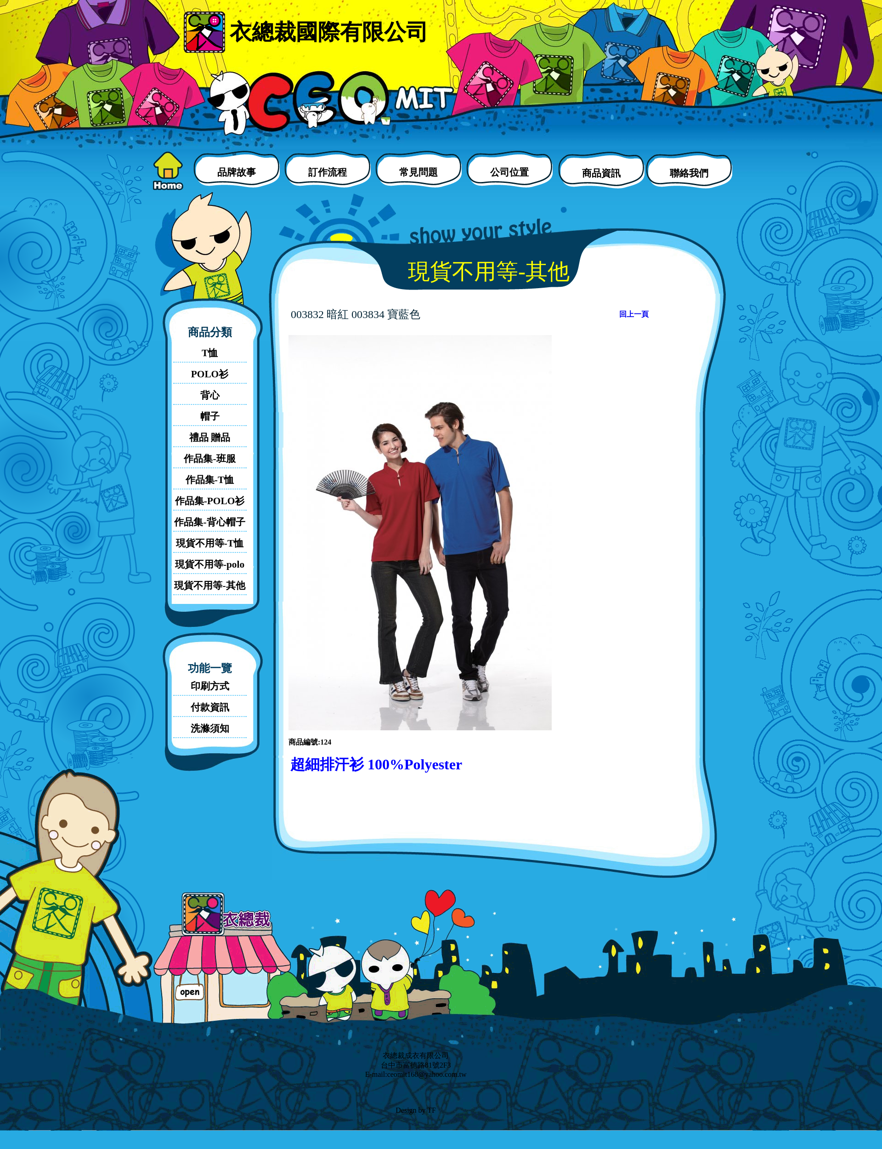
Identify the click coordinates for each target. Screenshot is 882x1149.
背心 (210, 395)
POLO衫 (209, 374)
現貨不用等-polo (209, 564)
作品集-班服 (209, 458)
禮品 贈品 (209, 437)
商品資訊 (601, 173)
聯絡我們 (689, 173)
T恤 (210, 352)
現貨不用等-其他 (209, 585)
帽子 (210, 416)
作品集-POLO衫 (210, 500)
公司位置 (509, 172)
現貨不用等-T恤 (209, 543)
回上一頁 (634, 314)
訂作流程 (327, 172)
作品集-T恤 (210, 479)
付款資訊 (210, 707)
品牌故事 (236, 172)
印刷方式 (210, 686)
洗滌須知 (210, 728)
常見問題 (418, 172)
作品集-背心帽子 (209, 522)
